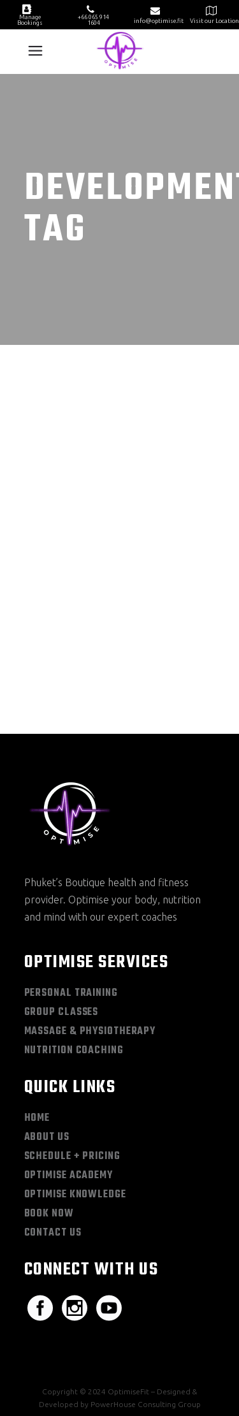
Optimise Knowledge (75, 1116)
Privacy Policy (99, 1348)
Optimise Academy (68, 1097)
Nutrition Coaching (74, 972)
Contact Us (53, 1154)
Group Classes (61, 934)
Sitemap (46, 1348)
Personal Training (71, 915)
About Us (46, 1059)
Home (37, 1040)
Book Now (49, 1135)
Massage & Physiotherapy (90, 953)
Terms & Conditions (172, 1348)
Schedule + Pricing (72, 1078)
